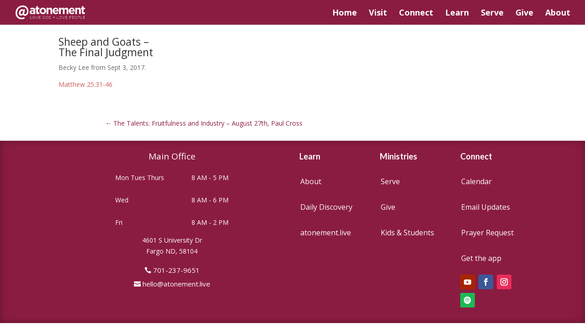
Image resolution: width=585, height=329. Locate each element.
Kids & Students (407, 233)
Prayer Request (487, 233)
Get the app (481, 258)
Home (344, 13)
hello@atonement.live (176, 283)
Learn (457, 13)
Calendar (476, 181)
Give (524, 13)
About (557, 13)
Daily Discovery (326, 207)
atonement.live (325, 233)
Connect (416, 13)
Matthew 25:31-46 (85, 84)
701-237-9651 (176, 270)
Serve (492, 13)
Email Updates (485, 207)
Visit (378, 13)
